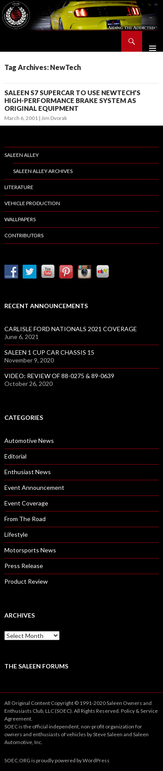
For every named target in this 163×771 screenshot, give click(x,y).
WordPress (96, 760)
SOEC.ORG (17, 760)
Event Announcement (34, 487)
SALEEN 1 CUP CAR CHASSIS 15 (49, 352)
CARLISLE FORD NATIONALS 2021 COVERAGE (70, 328)
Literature (18, 187)
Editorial (15, 456)
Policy (128, 711)
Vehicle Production (32, 203)
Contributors (23, 235)
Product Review (26, 581)
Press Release (23, 565)
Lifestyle (16, 534)
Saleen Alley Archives (43, 171)
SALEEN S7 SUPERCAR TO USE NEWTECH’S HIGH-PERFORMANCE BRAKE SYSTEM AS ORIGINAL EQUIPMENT (72, 100)
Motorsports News (30, 550)
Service (149, 711)
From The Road (25, 518)
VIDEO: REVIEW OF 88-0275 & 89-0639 (59, 375)
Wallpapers (20, 219)
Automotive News (29, 440)
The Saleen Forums (36, 666)
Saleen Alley (21, 155)
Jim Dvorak (54, 118)
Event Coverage (26, 503)
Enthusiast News (27, 471)
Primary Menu (152, 41)
